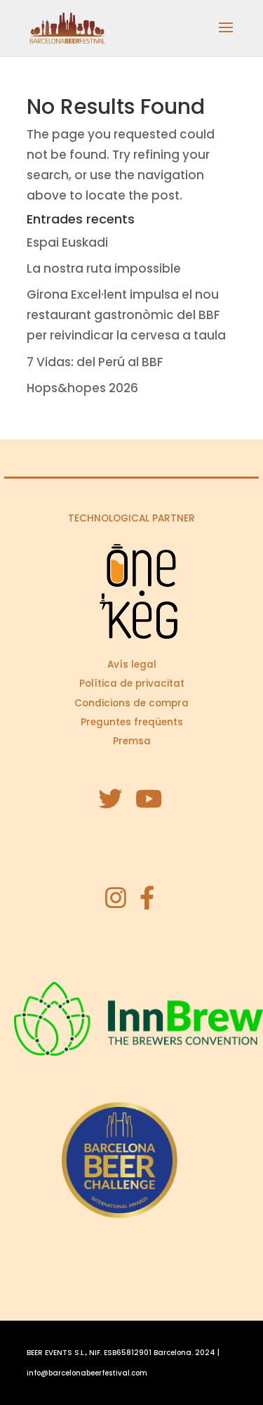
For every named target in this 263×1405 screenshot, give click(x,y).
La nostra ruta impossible (104, 268)
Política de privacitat (131, 683)
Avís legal (131, 664)
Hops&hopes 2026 (82, 388)
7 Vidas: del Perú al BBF (95, 362)
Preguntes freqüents (132, 722)
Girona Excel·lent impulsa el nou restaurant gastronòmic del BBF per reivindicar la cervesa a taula (126, 315)
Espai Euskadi (67, 242)
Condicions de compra (131, 703)
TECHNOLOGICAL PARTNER (131, 518)
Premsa (132, 741)
